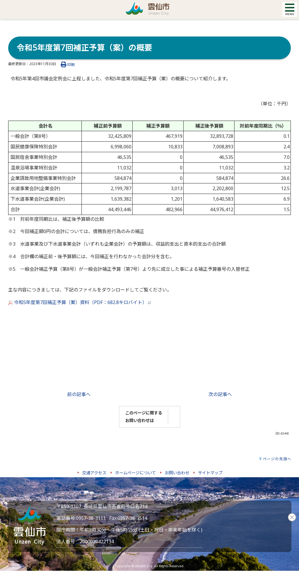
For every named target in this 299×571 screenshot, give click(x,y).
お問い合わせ (177, 472)
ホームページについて (135, 472)
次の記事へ (220, 394)
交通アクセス (94, 472)
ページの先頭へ (277, 458)
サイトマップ (210, 472)
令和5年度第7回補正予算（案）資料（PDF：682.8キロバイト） (79, 302)
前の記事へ (79, 394)
